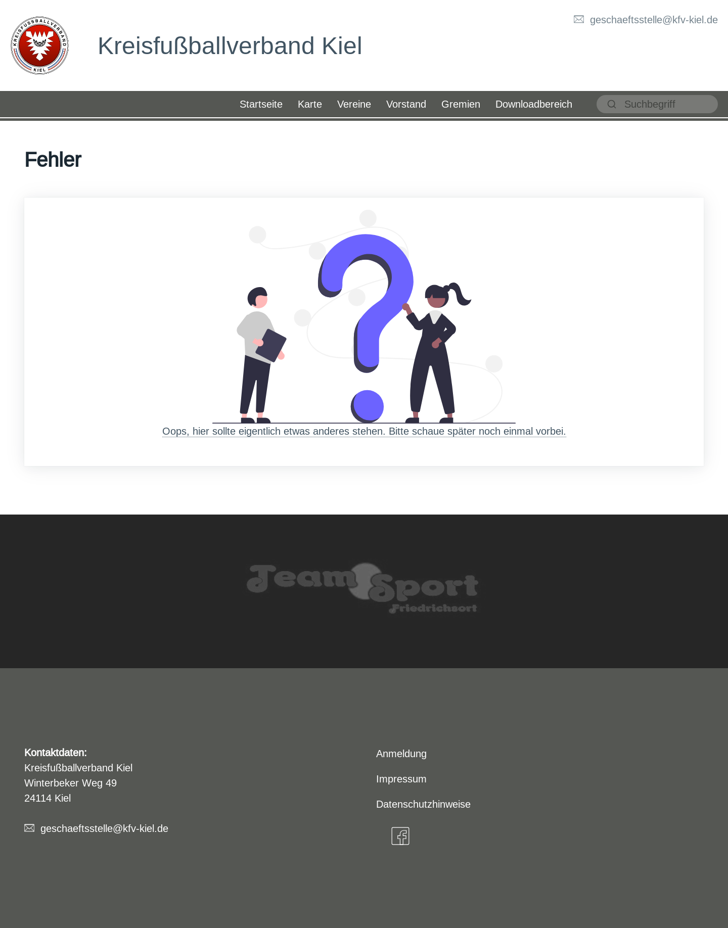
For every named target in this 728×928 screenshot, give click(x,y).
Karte (310, 104)
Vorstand (406, 104)
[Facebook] (400, 836)
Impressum (401, 778)
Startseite (261, 104)
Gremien (460, 104)
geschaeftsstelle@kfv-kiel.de (654, 19)
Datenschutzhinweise (423, 804)
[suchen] (657, 104)
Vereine (354, 104)
